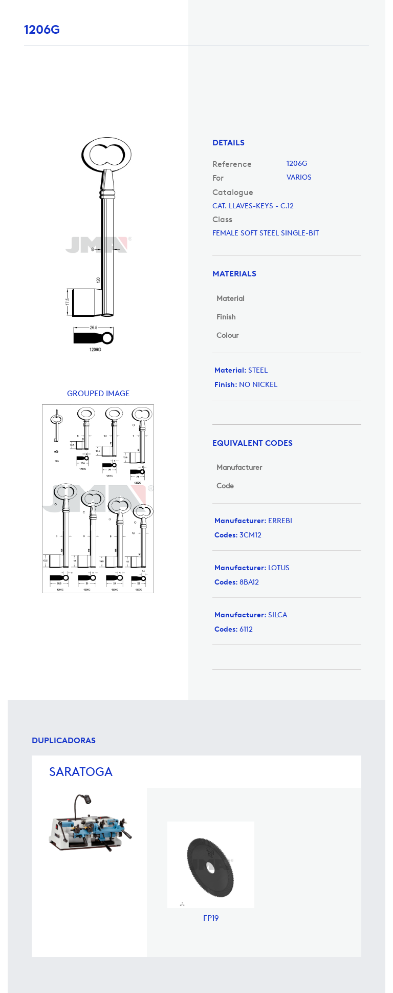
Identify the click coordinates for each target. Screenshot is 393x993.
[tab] (286, 142)
